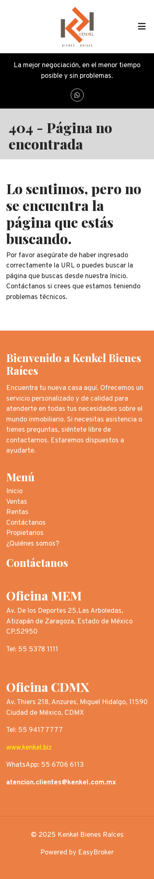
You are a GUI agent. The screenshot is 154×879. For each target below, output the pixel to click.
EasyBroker (96, 852)
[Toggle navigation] (141, 26)
